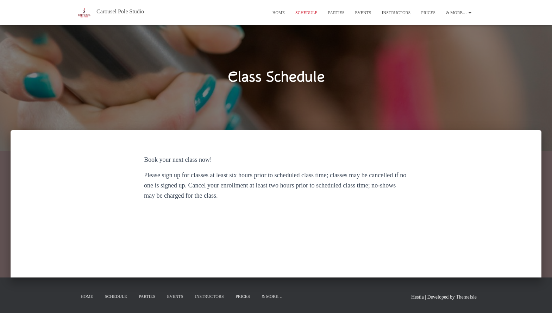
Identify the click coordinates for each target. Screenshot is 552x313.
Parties (336, 12)
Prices (428, 12)
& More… (458, 12)
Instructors (396, 12)
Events (363, 12)
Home (278, 12)
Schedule (306, 12)
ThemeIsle (466, 297)
